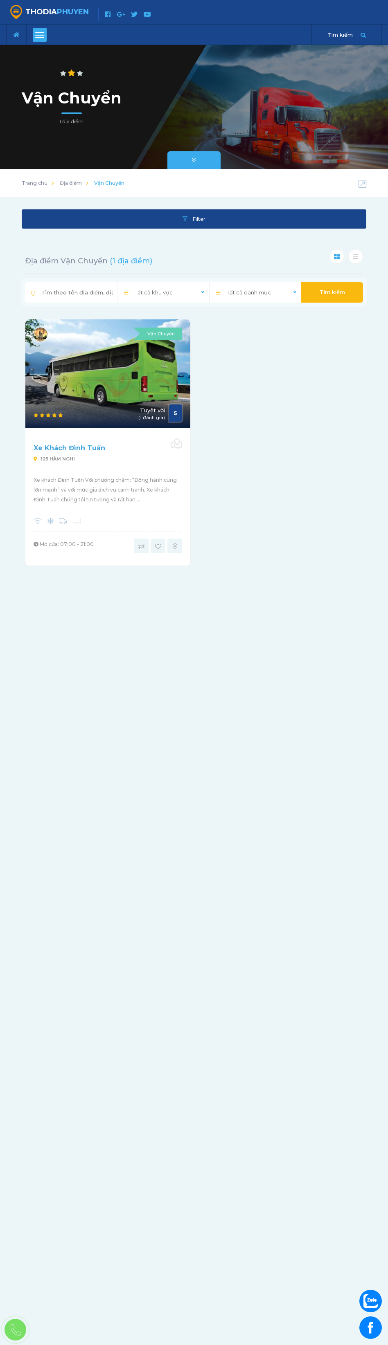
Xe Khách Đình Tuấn (69, 448)
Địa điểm (71, 183)
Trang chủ (34, 183)
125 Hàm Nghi (54, 459)
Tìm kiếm (332, 292)
